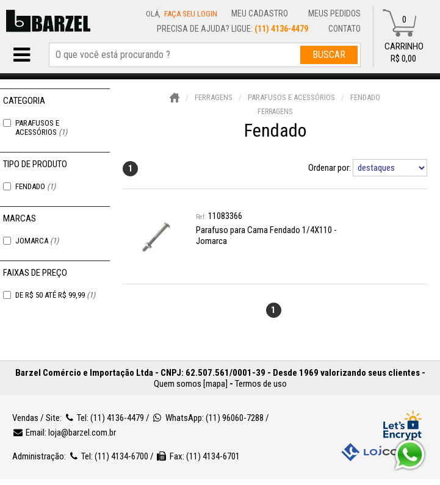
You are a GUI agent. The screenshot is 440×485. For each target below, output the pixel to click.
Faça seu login (190, 13)
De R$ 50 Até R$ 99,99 (55, 295)
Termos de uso (261, 383)
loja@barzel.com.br (82, 432)
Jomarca (37, 240)
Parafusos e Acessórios (41, 127)
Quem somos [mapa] (191, 383)
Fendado (35, 186)
